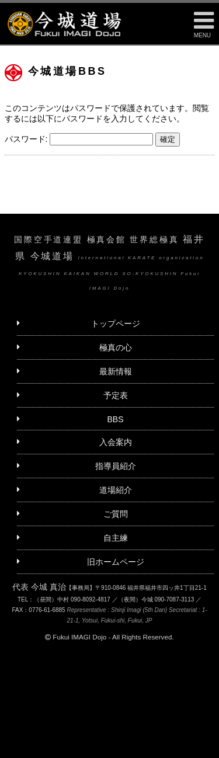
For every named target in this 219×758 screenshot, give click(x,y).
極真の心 (115, 347)
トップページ (115, 323)
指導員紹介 (115, 466)
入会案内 (115, 442)
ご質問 (115, 514)
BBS (115, 419)
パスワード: (79, 139)
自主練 (115, 538)
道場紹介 (115, 490)
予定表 (115, 395)
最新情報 (115, 371)
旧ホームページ (115, 561)
